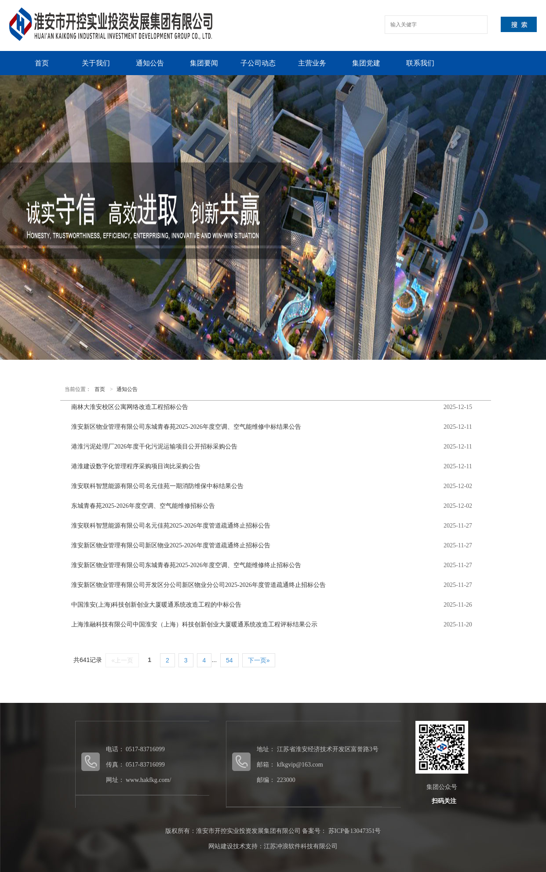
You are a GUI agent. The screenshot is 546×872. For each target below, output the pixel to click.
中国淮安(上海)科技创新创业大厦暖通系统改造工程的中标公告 (156, 604)
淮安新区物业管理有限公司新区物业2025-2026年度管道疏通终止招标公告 (170, 545)
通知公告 (150, 63)
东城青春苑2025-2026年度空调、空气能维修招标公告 (143, 506)
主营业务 (312, 63)
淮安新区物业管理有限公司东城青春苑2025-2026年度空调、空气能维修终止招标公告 (186, 565)
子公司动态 (258, 63)
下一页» (259, 660)
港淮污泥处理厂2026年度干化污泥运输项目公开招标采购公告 (154, 446)
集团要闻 (204, 63)
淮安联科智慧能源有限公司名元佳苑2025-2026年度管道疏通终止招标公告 (170, 525)
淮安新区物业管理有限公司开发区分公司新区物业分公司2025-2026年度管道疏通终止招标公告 (198, 585)
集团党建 (366, 63)
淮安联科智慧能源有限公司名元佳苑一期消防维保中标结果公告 (157, 486)
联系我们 (420, 63)
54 (229, 660)
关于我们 (96, 63)
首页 (42, 63)
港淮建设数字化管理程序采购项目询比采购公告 (135, 466)
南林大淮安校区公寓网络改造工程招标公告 (129, 407)
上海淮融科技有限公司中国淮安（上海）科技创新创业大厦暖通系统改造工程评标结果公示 (194, 624)
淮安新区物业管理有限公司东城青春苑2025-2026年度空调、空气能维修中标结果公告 (186, 426)
